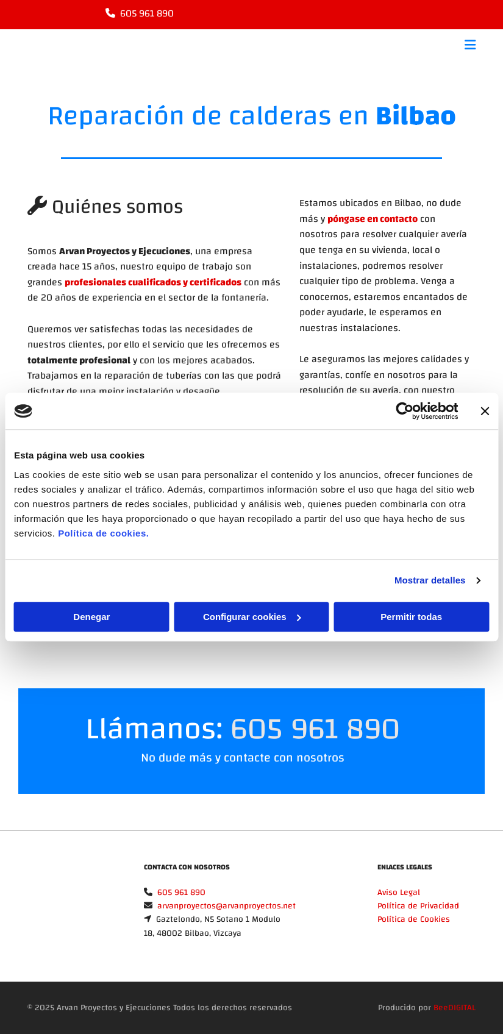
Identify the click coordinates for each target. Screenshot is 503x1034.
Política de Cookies (413, 919)
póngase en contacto (372, 219)
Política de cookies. (103, 533)
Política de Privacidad (418, 906)
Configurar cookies (252, 616)
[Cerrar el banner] (484, 411)
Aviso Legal (398, 892)
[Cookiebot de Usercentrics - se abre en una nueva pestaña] (404, 411)
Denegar (91, 616)
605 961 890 (147, 13)
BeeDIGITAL (454, 1008)
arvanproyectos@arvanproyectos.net (226, 906)
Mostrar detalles (430, 580)
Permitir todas (411, 616)
